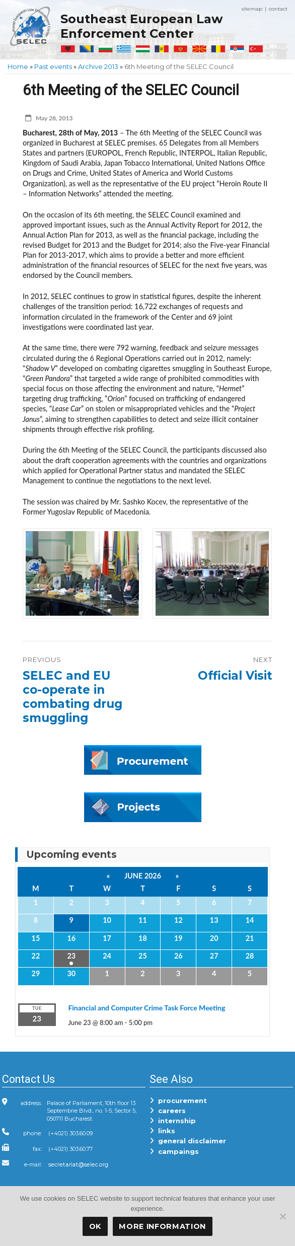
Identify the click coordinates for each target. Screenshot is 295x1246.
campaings (174, 1151)
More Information (162, 1226)
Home (18, 66)
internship (173, 1121)
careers (168, 1111)
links (162, 1131)
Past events (53, 66)
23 (71, 955)
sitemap (252, 9)
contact (278, 9)
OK (95, 1226)
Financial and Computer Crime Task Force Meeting (146, 1007)
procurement (178, 1100)
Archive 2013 (98, 66)
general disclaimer (188, 1141)
